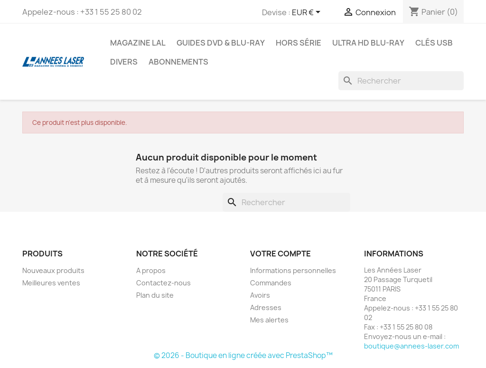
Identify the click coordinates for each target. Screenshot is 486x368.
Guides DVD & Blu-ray (221, 43)
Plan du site (155, 295)
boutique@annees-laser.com (411, 345)
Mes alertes (269, 319)
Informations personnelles (293, 270)
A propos (151, 270)
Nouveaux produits (53, 270)
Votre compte (280, 253)
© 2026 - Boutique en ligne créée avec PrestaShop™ (243, 355)
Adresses (265, 307)
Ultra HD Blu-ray (368, 43)
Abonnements (178, 62)
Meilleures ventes (51, 282)
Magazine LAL (138, 43)
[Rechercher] (401, 80)
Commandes (270, 282)
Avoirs (260, 295)
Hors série (298, 43)
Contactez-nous (163, 282)
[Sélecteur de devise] (308, 13)
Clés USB (434, 43)
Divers (124, 62)
